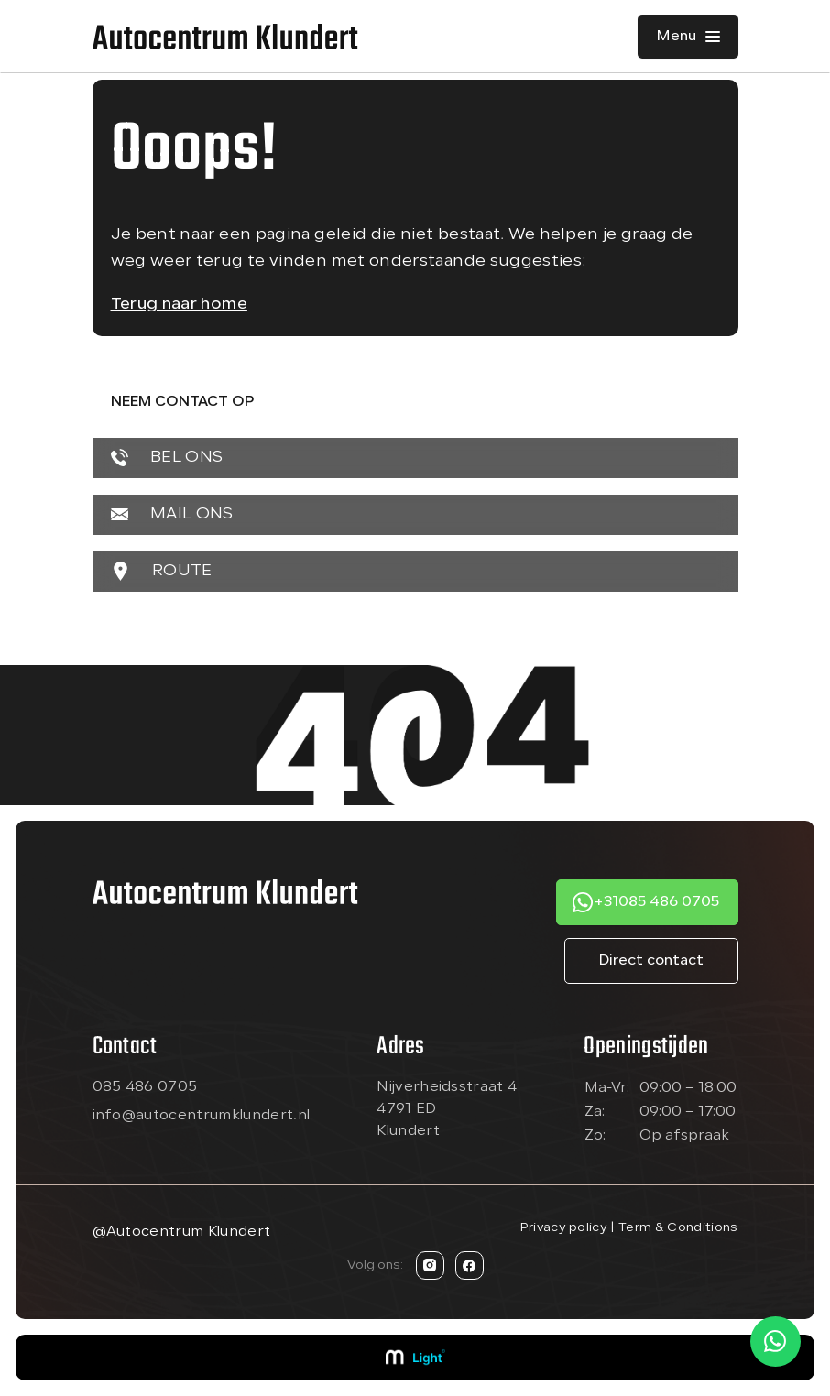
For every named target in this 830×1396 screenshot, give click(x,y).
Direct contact (651, 961)
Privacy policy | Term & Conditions (628, 1228)
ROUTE (162, 571)
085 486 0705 (145, 1087)
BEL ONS (167, 457)
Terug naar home (179, 304)
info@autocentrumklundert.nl (202, 1115)
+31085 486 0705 (656, 902)
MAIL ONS (172, 514)
